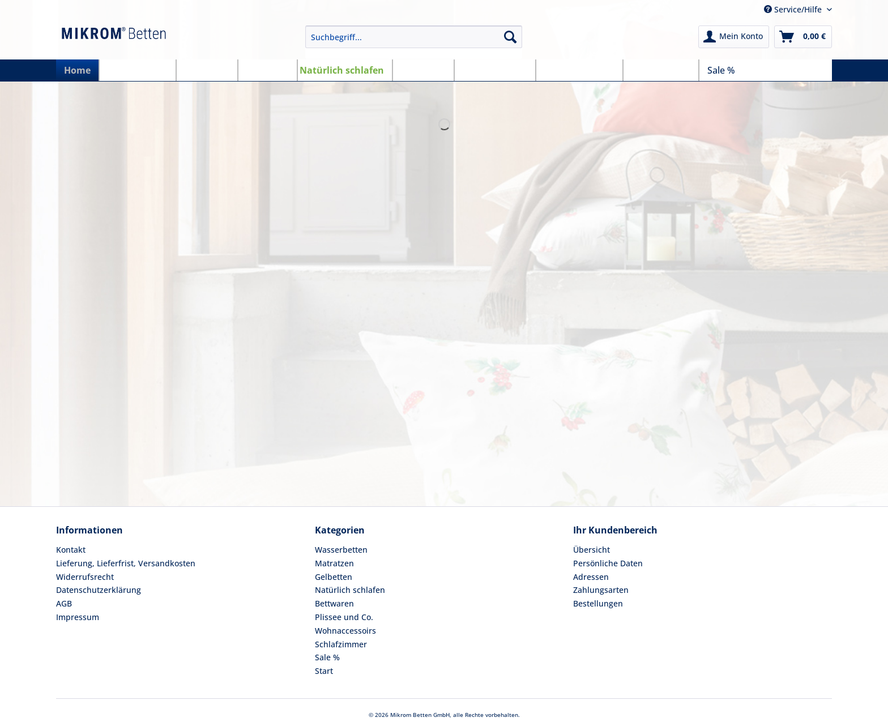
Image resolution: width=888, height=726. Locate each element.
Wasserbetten (341, 549)
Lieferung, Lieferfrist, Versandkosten (125, 563)
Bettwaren (334, 603)
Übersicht (591, 549)
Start (324, 670)
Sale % (327, 657)
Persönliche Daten (608, 563)
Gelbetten (333, 576)
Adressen (591, 576)
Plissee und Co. (344, 617)
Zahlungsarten (601, 589)
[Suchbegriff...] (414, 36)
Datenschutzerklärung (98, 589)
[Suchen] (510, 36)
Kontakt (71, 549)
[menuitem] (414, 42)
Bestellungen (598, 603)
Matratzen (334, 563)
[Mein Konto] (733, 36)
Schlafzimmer (341, 644)
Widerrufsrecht (85, 576)
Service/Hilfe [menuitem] (794, 9)
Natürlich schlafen (350, 589)
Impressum (77, 617)
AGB (64, 603)
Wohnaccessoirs (345, 630)
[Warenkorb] (803, 36)
